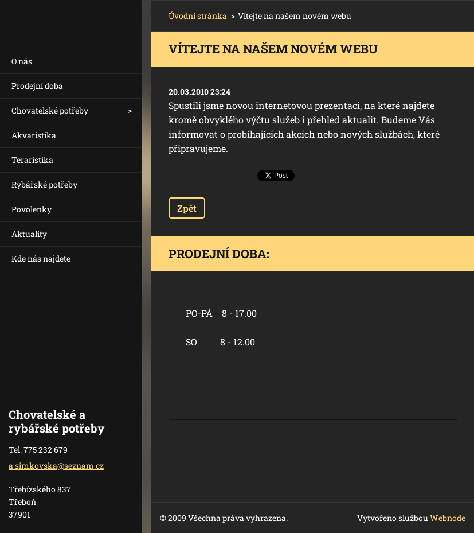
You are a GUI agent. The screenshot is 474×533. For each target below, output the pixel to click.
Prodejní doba (37, 85)
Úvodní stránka (198, 15)
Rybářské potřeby (44, 184)
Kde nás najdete (40, 258)
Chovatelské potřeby (49, 110)
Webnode (447, 517)
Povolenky (31, 209)
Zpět (187, 208)
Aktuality (29, 233)
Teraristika (32, 159)
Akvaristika (33, 135)
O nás (21, 61)
